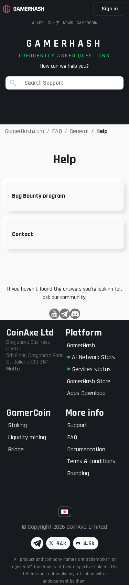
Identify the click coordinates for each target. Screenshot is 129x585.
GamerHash (81, 345)
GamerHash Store (88, 381)
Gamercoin (87, 23)
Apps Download (86, 393)
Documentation (86, 449)
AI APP (38, 23)
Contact (22, 234)
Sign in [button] (110, 8)
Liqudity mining (27, 437)
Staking (17, 425)
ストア (53, 23)
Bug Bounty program (38, 196)
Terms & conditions (91, 461)
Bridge (16, 449)
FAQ (72, 437)
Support (77, 425)
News (68, 23)
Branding (78, 473)
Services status (89, 369)
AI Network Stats (91, 357)
